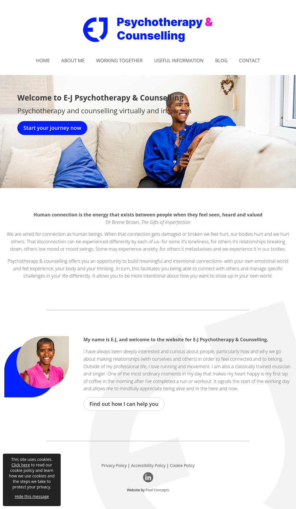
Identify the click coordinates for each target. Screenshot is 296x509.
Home (43, 60)
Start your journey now (52, 127)
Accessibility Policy (148, 465)
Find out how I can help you (124, 403)
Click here (21, 465)
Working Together (119, 60)
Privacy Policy (114, 465)
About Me (73, 60)
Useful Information (179, 60)
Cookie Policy (182, 465)
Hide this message (32, 496)
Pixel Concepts (157, 490)
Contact (249, 60)
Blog (221, 60)
